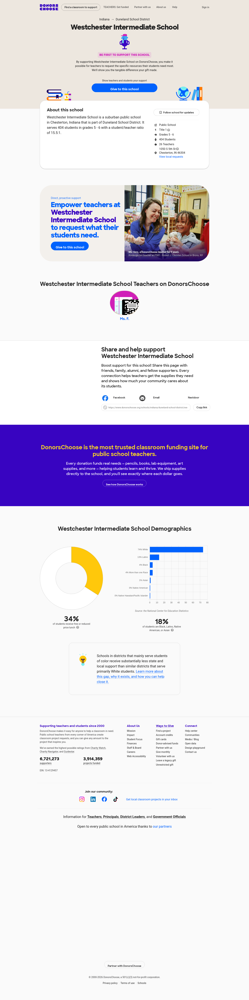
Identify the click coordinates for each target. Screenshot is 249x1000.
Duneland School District (133, 19)
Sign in (205, 7)
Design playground (195, 752)
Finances (132, 748)
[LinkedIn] (93, 804)
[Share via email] (156, 402)
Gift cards (161, 744)
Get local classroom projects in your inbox (151, 804)
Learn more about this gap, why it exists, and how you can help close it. (130, 681)
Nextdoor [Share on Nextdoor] (188, 403)
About (102, 179)
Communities (192, 740)
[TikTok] (116, 804)
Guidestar (69, 756)
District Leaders (132, 822)
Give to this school (124, 88)
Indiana (104, 19)
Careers (131, 757)
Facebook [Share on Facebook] (114, 403)
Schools (142, 986)
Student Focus (134, 744)
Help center (191, 735)
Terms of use (128, 986)
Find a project (163, 735)
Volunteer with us (165, 761)
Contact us (191, 757)
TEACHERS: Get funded (116, 7)
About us (161, 7)
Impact (130, 740)
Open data (190, 748)
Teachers (122, 179)
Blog (196, 744)
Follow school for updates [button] (176, 112)
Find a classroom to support (80, 7)
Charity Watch (98, 752)
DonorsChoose (49, 7)
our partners (162, 831)
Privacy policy (110, 986)
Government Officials (169, 822)
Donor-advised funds (167, 748)
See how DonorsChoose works (124, 488)
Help (174, 7)
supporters (59, 765)
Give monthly (163, 757)
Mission (131, 735)
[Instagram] (82, 804)
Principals (111, 822)
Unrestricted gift (164, 769)
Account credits (164, 740)
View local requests (171, 156)
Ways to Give (165, 731)
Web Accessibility (136, 761)
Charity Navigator (49, 756)
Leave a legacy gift (166, 765)
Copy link (201, 412)
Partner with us (142, 7)
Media (188, 744)
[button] (155, 412)
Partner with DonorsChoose (124, 967)
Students (145, 179)
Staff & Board (134, 752)
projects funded (102, 765)
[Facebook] (104, 804)
